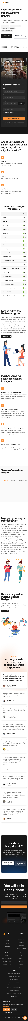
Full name (5, 88)
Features (7, 943)
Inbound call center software (14, 984)
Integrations (7, 946)
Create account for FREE (14, 118)
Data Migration (21, 939)
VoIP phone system (14, 979)
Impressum (7, 967)
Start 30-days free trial (14, 902)
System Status (21, 942)
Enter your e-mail (7, 94)
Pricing (7, 940)
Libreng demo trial (6, 336)
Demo (7, 937)
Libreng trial (5, 610)
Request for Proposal (21, 948)
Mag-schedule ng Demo (20, 36)
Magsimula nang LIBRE (6, 36)
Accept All (6, 1009)
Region (4, 107)
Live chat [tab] (13, 480)
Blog (21, 955)
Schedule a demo (14, 906)
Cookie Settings (8, 1012)
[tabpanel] (14, 492)
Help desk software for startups (14, 993)
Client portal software (14, 990)
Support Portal (21, 936)
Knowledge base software (14, 973)
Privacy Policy (21, 122)
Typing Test (21, 967)
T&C (15, 122)
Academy (21, 961)
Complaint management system (14, 987)
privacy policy (6, 1006)
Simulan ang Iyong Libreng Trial (8, 863)
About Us (7, 955)
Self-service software (14, 982)
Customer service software (14, 976)
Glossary (21, 958)
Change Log (21, 945)
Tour (7, 949)
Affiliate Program (7, 964)
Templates (21, 964)
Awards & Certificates (7, 958)
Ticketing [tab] (5, 480)
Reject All (13, 1009)
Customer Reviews (7, 961)
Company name (6, 100)
